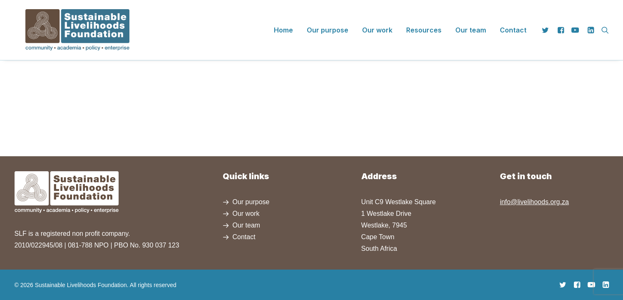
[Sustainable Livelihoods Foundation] (67, 24)
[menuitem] (283, 24)
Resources (424, 24)
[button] (547, 24)
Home (283, 24)
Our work (377, 24)
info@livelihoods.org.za (534, 201)
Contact (513, 24)
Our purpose (327, 24)
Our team (470, 24)
